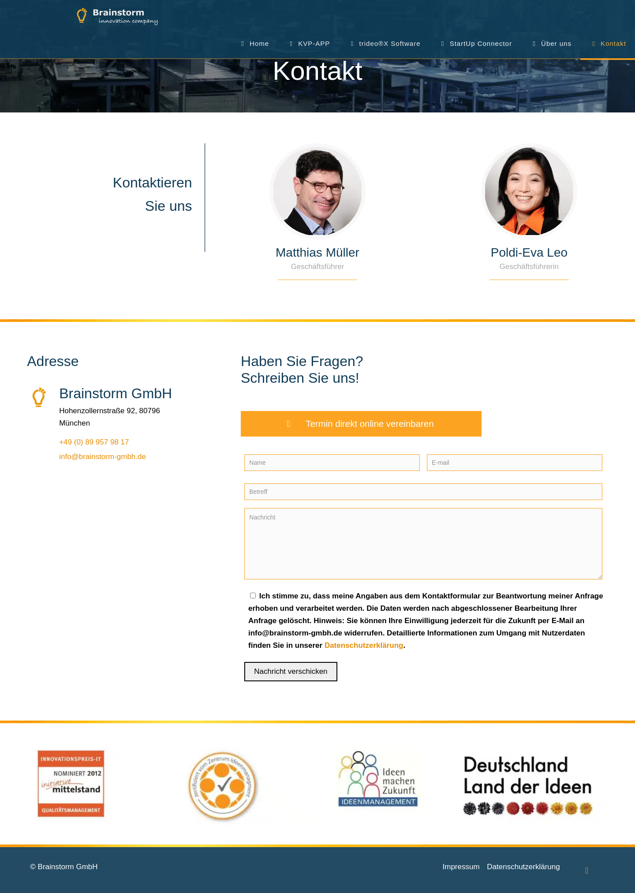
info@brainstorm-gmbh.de (102, 456)
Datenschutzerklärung (364, 645)
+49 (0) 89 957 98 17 (94, 442)
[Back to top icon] (587, 870)
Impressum (461, 867)
